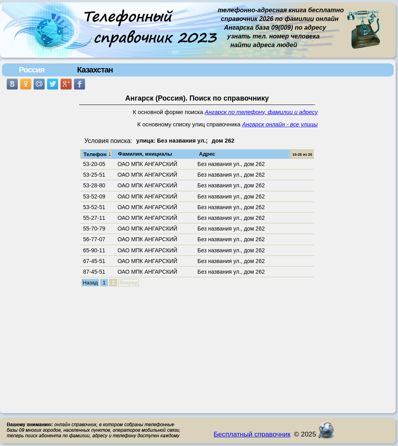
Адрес (207, 154)
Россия (31, 69)
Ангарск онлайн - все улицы (280, 124)
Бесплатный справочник (252, 434)
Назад (90, 283)
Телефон (97, 154)
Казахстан (95, 69)
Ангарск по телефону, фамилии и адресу (261, 112)
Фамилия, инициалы (145, 154)
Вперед (128, 283)
